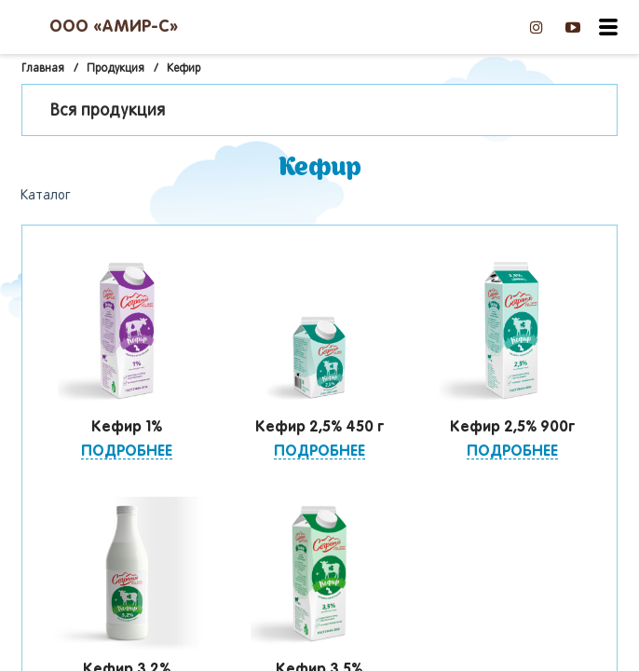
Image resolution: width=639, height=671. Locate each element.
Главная (42, 69)
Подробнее (126, 452)
